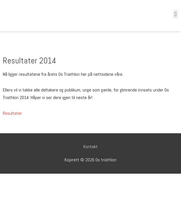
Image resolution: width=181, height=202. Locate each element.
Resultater (12, 113)
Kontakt (90, 147)
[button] (175, 14)
